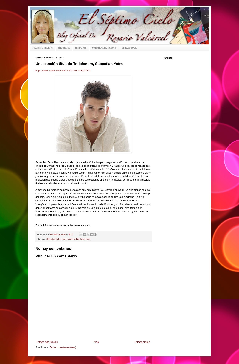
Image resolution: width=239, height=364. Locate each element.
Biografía (64, 47)
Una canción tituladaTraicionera (76, 239)
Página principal (42, 47)
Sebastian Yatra (53, 239)
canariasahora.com (104, 47)
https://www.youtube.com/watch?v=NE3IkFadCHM (63, 70)
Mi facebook (129, 47)
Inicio (96, 342)
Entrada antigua (142, 342)
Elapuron (81, 47)
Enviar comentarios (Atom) (63, 347)
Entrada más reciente (47, 342)
